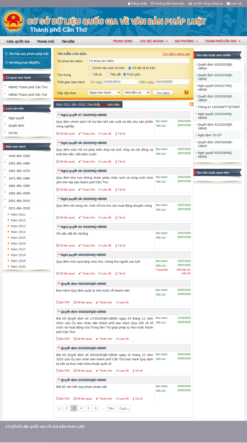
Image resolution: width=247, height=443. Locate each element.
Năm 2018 (18, 255)
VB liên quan (67, 133)
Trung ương (122, 41)
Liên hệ (234, 3)
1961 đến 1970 (19, 171)
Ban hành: (162, 121)
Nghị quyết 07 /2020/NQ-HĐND (84, 115)
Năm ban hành (16, 146)
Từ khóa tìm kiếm (69, 61)
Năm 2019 (18, 261)
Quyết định (16, 125)
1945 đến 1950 (19, 156)
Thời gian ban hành (71, 82)
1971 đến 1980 (19, 178)
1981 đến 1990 (19, 186)
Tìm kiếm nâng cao (176, 54)
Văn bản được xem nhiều (213, 55)
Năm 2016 (18, 243)
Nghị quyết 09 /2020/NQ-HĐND (84, 171)
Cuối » (124, 408)
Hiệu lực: (161, 125)
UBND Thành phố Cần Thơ (27, 94)
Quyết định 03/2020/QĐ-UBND (83, 348)
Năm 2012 (18, 220)
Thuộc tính (88, 133)
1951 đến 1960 (19, 163)
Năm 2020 (18, 266)
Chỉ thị (13, 133)
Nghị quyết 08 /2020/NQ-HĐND (84, 199)
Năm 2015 (18, 237)
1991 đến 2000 (19, 193)
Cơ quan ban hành (18, 77)
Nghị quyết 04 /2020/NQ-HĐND (84, 227)
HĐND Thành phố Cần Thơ (27, 87)
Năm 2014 (18, 232)
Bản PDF (64, 302)
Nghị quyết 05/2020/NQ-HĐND (83, 255)
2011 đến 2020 (19, 208)
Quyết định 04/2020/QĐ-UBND (83, 312)
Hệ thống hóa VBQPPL (24, 62)
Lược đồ (106, 133)
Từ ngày (96, 82)
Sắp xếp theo (66, 93)
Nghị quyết (16, 118)
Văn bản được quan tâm (212, 172)
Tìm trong (64, 75)
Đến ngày (147, 82)
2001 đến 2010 (19, 201)
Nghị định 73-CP (209, 135)
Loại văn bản (15, 108)
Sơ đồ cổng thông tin (205, 3)
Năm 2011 (18, 214)
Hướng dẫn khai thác (168, 3)
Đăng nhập (137, 3)
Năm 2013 (18, 226)
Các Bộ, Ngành (154, 41)
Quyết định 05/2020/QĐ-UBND (83, 284)
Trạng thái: (162, 269)
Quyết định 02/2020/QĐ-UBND (83, 380)
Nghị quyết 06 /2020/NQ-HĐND (84, 143)
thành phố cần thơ (222, 41)
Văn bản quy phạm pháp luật (28, 53)
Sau (111, 408)
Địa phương (186, 41)
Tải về (121, 133)
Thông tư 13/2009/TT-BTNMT (219, 107)
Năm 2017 (18, 249)
